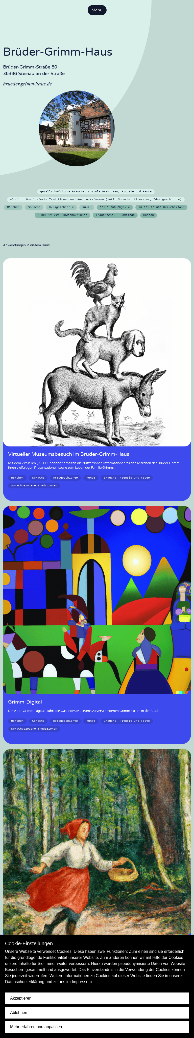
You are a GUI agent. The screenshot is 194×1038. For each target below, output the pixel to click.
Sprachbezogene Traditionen (34, 486)
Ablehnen (18, 1012)
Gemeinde (115, 215)
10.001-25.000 (161, 207)
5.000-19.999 (62, 215)
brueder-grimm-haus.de (27, 84)
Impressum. (82, 982)
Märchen (13, 207)
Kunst (86, 207)
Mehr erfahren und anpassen (36, 1027)
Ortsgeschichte (61, 207)
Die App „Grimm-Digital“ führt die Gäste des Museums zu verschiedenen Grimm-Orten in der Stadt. (84, 711)
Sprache (34, 207)
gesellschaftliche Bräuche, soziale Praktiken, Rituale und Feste (96, 192)
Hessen (148, 215)
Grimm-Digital (25, 702)
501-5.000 (115, 207)
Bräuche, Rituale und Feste (127, 478)
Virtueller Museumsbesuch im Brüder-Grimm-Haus (68, 454)
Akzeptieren (21, 998)
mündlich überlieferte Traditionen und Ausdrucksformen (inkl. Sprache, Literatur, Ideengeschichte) (96, 199)
